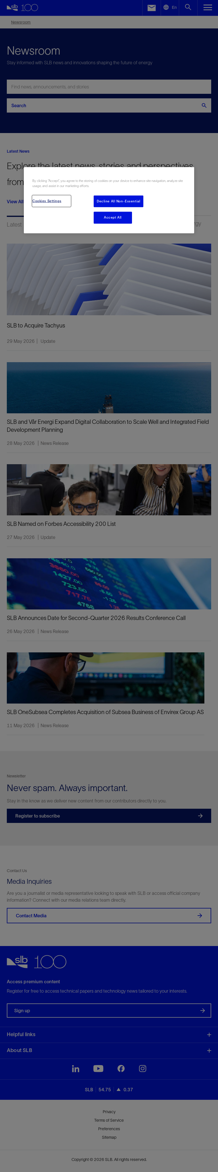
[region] (109, 200)
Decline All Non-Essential (118, 201)
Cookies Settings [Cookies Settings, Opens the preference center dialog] (46, 200)
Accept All (113, 217)
